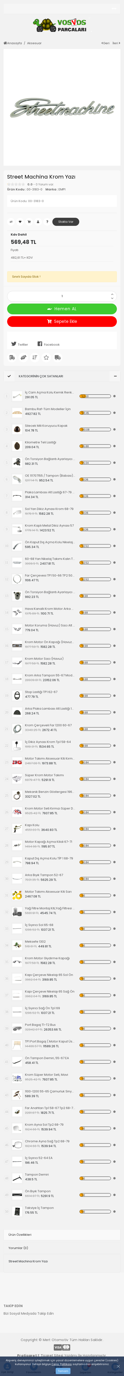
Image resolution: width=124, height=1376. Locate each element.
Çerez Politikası (61, 1364)
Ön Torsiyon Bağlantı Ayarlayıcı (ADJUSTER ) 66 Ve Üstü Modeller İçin (50, 592)
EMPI (62, 189)
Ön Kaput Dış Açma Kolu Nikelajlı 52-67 (50, 542)
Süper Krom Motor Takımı (44, 775)
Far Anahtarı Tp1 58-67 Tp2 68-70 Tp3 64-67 (50, 1108)
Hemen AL (62, 309)
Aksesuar (34, 43)
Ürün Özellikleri (20, 1234)
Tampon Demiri (37, 1174)
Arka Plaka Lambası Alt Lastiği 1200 (50, 708)
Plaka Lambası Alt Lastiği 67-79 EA (50, 492)
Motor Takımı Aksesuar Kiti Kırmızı (50, 758)
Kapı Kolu (32, 825)
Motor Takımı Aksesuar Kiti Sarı (48, 891)
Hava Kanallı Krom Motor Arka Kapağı (50, 608)
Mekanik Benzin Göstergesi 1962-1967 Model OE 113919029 (50, 792)
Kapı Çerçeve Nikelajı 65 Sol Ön (49, 975)
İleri (116, 43)
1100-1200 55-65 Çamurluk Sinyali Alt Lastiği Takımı (50, 1091)
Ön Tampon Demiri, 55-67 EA (47, 1058)
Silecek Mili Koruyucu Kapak (46, 425)
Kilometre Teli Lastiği (40, 442)
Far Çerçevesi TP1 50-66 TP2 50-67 (50, 575)
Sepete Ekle (62, 321)
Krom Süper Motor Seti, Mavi (46, 1074)
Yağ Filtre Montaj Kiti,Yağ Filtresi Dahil (50, 908)
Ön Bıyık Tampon (38, 1191)
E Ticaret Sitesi (50, 1355)
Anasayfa (13, 43)
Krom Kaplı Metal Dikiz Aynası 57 (49, 525)
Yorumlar (18, 1248)
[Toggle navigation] (114, 9)
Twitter (19, 344)
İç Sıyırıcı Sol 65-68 (39, 925)
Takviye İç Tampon (39, 1208)
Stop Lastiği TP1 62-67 (41, 692)
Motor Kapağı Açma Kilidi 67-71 (48, 841)
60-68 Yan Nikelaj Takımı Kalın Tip (50, 559)
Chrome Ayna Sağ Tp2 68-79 (47, 1141)
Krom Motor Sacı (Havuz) (44, 658)
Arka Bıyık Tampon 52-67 (44, 875)
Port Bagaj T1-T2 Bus (40, 1024)
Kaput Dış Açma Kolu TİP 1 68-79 (49, 858)
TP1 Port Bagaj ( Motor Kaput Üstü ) (50, 1041)
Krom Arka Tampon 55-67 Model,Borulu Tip (50, 675)
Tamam (63, 1371)
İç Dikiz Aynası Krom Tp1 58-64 (48, 742)
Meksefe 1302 (35, 941)
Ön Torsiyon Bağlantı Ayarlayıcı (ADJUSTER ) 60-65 (50, 459)
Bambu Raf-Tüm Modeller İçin (48, 409)
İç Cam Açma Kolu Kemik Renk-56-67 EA (50, 392)
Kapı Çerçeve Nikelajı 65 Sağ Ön (49, 991)
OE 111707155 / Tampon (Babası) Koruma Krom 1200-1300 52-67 (50, 475)
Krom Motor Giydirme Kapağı (47, 958)
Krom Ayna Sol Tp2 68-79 (44, 1124)
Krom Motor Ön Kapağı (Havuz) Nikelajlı (50, 642)
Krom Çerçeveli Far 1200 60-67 (48, 725)
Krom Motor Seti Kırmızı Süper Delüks (50, 808)
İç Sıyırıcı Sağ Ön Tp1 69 (42, 1008)
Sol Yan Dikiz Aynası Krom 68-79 (49, 509)
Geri (105, 43)
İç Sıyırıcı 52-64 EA (39, 1158)
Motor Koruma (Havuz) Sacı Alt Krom (50, 625)
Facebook (48, 344)
